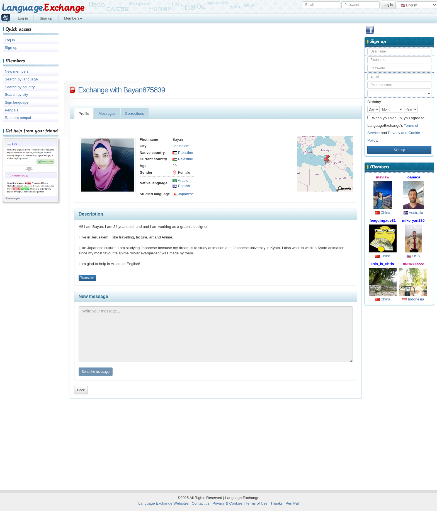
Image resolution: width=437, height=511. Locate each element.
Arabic (180, 180)
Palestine (183, 153)
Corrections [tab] (134, 113)
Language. (43, 8)
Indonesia (413, 299)
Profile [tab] (84, 113)
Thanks (276, 503)
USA (413, 256)
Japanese (183, 194)
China (382, 213)
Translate (87, 278)
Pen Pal (292, 503)
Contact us (201, 503)
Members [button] (73, 18)
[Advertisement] (399, 395)
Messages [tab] (107, 113)
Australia (413, 213)
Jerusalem (181, 146)
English (181, 186)
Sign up (46, 18)
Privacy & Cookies (227, 503)
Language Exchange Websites (163, 503)
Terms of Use (257, 503)
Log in (23, 18)
